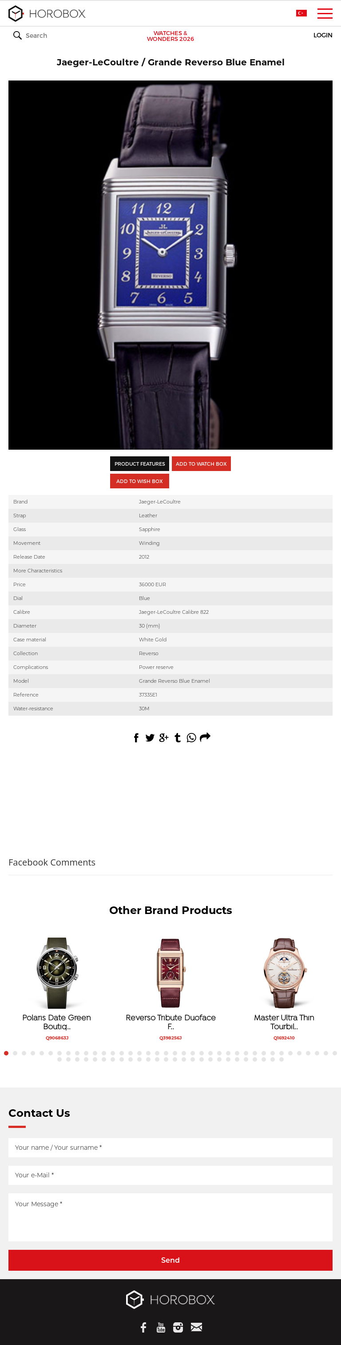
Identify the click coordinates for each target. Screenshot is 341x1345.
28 (246, 1053)
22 (192, 1053)
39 (59, 1059)
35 (308, 1053)
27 (237, 1053)
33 (290, 1053)
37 (326, 1053)
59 (237, 1059)
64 (281, 1059)
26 (228, 1053)
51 (166, 1059)
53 (184, 1059)
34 (299, 1053)
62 (264, 1059)
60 (246, 1059)
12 (104, 1053)
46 (121, 1059)
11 (95, 1053)
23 (201, 1053)
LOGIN (323, 35)
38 (335, 1053)
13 (113, 1053)
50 (157, 1059)
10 (86, 1053)
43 (95, 1059)
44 (104, 1059)
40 (68, 1059)
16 (139, 1053)
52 (175, 1059)
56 (210, 1059)
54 (192, 1059)
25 (219, 1053)
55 (201, 1059)
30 (264, 1053)
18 (157, 1053)
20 (175, 1053)
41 (77, 1059)
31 (272, 1053)
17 (148, 1053)
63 (272, 1059)
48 (139, 1059)
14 (121, 1053)
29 (255, 1053)
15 (130, 1053)
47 (130, 1059)
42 (86, 1059)
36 (317, 1053)
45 (113, 1059)
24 (210, 1053)
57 (219, 1059)
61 (255, 1059)
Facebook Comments (51, 862)
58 (228, 1059)
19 (166, 1053)
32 (281, 1053)
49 (148, 1059)
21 (184, 1053)
